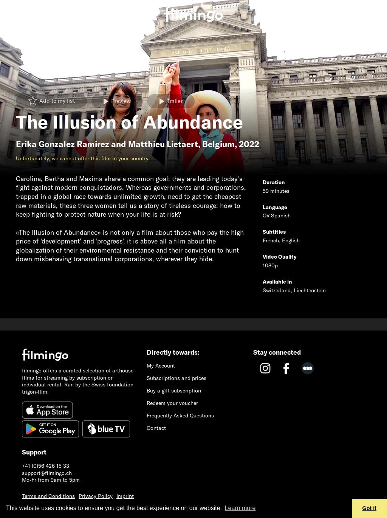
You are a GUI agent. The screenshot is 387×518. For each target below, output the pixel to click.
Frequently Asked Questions (180, 415)
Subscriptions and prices (176, 378)
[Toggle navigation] (11, 8)
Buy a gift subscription (174, 390)
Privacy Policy (96, 496)
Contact (156, 428)
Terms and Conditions (48, 496)
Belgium (218, 144)
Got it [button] (369, 508)
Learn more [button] (240, 508)
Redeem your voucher (172, 403)
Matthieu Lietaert (163, 144)
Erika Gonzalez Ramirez (62, 144)
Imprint (125, 496)
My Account (161, 365)
